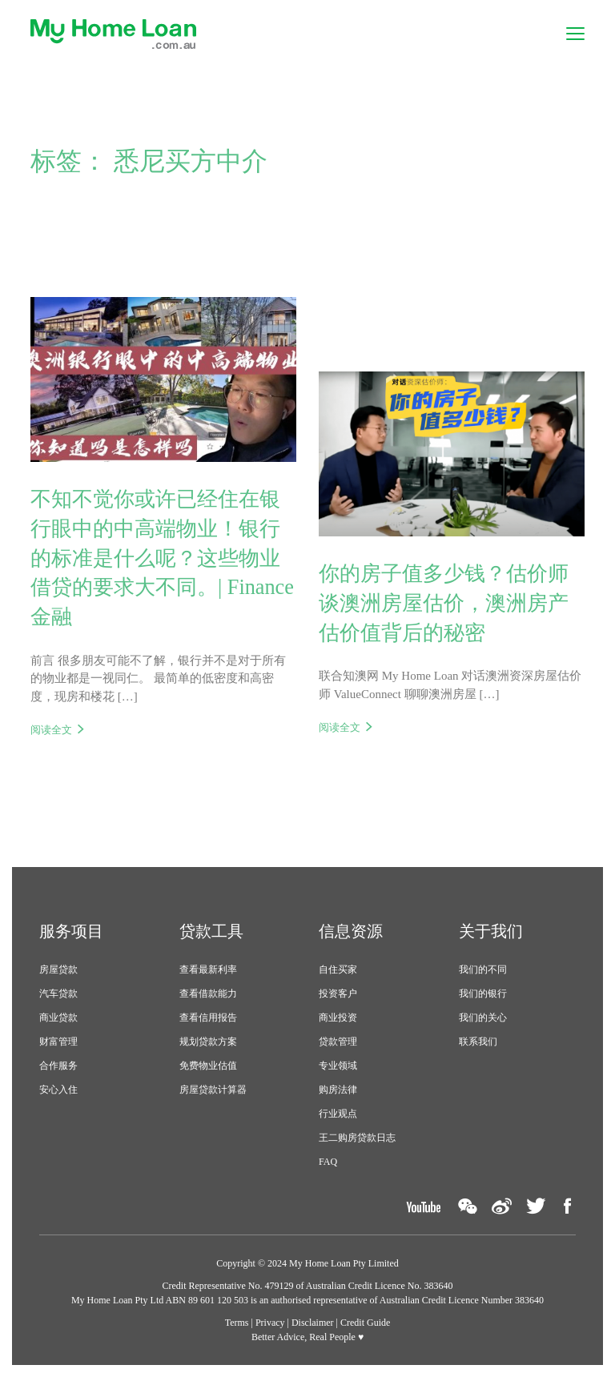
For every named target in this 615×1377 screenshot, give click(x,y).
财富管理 (58, 1041)
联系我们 (478, 1041)
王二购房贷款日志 (357, 1137)
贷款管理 (338, 1041)
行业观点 (338, 1113)
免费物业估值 (208, 1065)
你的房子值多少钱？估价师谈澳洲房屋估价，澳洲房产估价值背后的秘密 (444, 603)
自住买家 (338, 969)
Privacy (270, 1322)
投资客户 (338, 993)
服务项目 (71, 931)
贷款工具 (211, 931)
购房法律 (338, 1089)
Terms (237, 1322)
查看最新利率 (208, 969)
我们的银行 (483, 993)
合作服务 (58, 1065)
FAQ (328, 1161)
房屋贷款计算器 (213, 1089)
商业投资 (338, 1017)
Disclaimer (312, 1322)
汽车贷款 (58, 993)
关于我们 (491, 931)
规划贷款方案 (208, 1041)
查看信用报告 (208, 1017)
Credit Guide (365, 1322)
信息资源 (351, 931)
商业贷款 (58, 1017)
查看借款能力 (208, 993)
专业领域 (338, 1065)
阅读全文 (51, 730)
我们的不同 (483, 969)
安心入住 (58, 1089)
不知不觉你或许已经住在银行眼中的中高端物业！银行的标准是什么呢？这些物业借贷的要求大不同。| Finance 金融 (162, 558)
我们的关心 (483, 1017)
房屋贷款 (58, 969)
